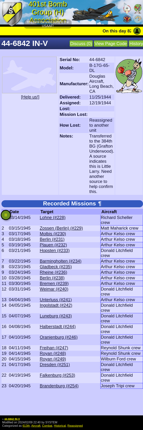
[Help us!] (30, 96)
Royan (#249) (53, 358)
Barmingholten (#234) (61, 261)
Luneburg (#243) (56, 315)
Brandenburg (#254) (59, 385)
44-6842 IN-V (12, 419)
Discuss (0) (81, 43)
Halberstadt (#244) (58, 326)
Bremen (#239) (54, 283)
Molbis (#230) (53, 233)
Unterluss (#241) (56, 299)
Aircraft (35, 425)
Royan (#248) (53, 353)
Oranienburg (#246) (59, 337)
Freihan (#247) (54, 347)
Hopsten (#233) (55, 250)
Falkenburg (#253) (57, 375)
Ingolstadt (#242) (56, 305)
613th (26, 425)
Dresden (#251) (55, 364)
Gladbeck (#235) (56, 266)
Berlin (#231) (52, 239)
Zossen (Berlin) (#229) (61, 228)
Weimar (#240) (54, 289)
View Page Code (111, 43)
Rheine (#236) (53, 272)
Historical (60, 425)
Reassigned (75, 425)
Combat (47, 425)
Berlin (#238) (52, 277)
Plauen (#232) (53, 244)
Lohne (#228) (53, 217)
